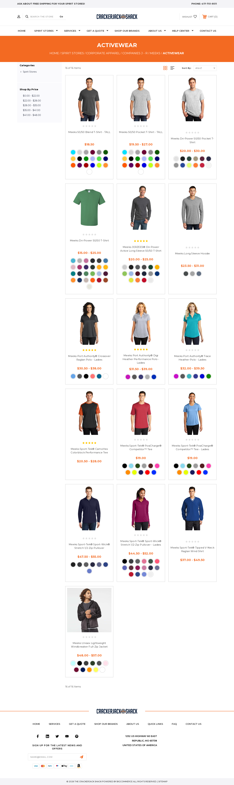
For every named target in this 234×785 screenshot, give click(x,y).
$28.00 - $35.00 (32, 105)
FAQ (174, 724)
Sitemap (163, 781)
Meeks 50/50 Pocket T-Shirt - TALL (141, 132)
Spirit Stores (46, 30)
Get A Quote (97, 30)
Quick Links (155, 724)
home (36, 724)
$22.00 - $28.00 (32, 100)
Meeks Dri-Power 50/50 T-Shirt (89, 240)
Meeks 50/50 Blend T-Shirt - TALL (89, 132)
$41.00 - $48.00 (32, 115)
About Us (157, 30)
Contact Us (208, 30)
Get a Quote (77, 724)
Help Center (183, 30)
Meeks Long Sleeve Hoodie (192, 253)
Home (22, 30)
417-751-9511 (209, 3)
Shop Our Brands (127, 30)
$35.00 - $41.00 (31, 110)
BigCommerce (125, 781)
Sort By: (186, 68)
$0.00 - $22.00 (31, 95)
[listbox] (205, 68)
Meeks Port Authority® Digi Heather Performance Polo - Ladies (141, 359)
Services (72, 30)
